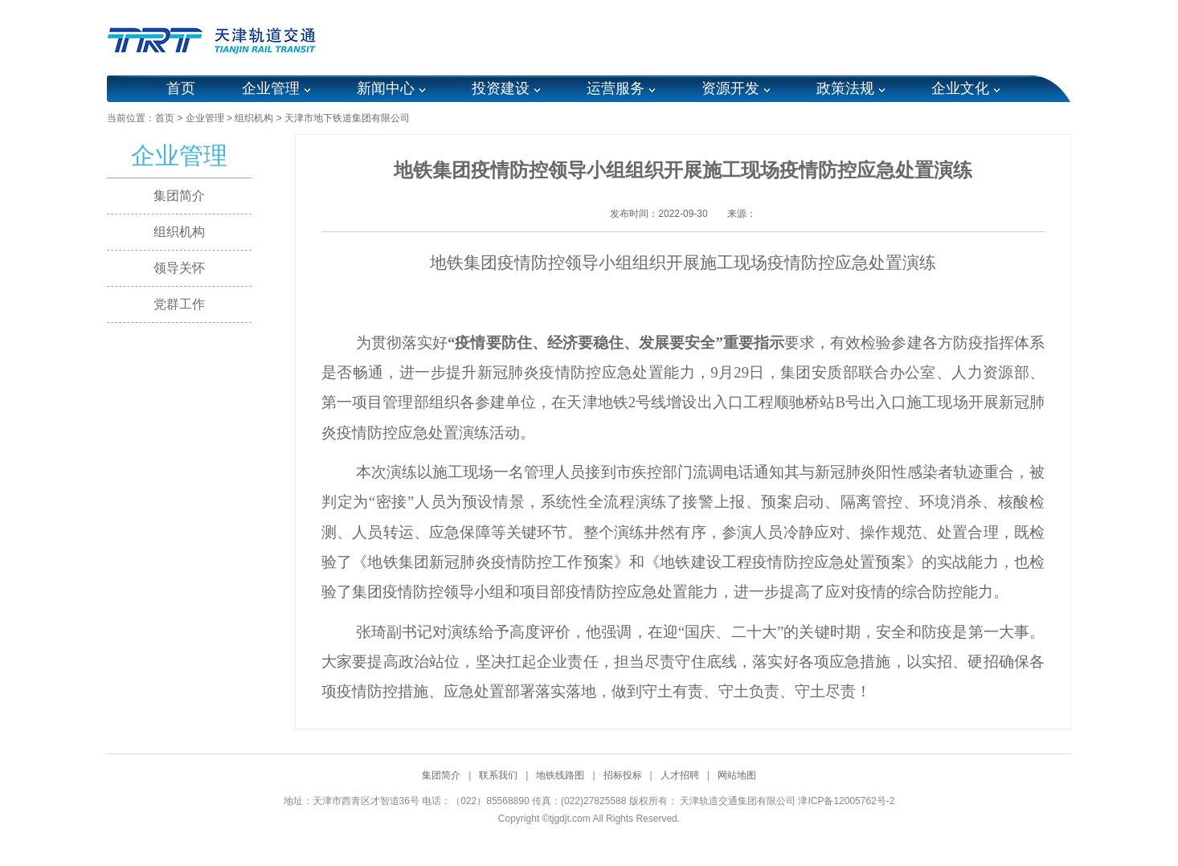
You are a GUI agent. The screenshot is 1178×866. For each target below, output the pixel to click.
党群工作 (179, 304)
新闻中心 (386, 88)
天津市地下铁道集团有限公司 (347, 118)
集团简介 (179, 195)
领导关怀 (179, 268)
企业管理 (271, 88)
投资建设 (501, 88)
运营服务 (615, 88)
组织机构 (254, 118)
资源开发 (730, 88)
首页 (180, 88)
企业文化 (960, 88)
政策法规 (845, 88)
